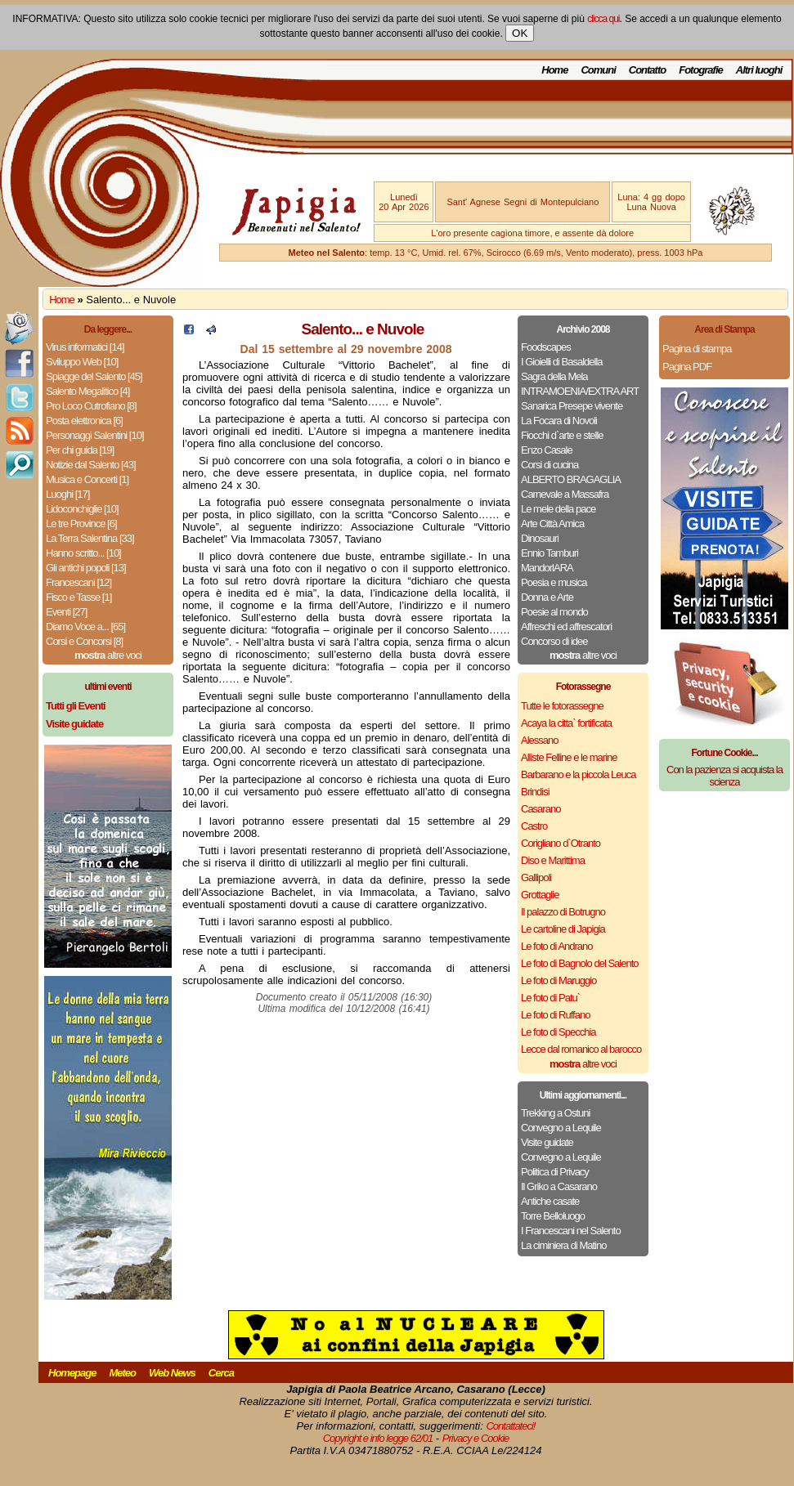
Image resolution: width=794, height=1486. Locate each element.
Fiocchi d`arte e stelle (562, 435)
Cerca (221, 1373)
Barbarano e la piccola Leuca (578, 774)
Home (554, 70)
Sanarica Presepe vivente (571, 406)
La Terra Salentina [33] (90, 538)
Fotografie (701, 70)
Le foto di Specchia (558, 1032)
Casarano (540, 809)
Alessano (539, 740)
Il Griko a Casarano (559, 1186)
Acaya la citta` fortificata (566, 723)
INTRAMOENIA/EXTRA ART (580, 391)
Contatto (647, 70)
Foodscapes (546, 347)
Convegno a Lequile (561, 1127)
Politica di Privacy (555, 1172)
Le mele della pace (558, 509)
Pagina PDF (686, 366)
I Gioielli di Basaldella (562, 362)
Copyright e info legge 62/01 (378, 1438)
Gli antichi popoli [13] (86, 568)
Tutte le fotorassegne (562, 706)
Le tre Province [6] (81, 523)
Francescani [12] (78, 582)
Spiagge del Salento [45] (94, 376)
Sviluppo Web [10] (82, 362)
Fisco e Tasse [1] (78, 597)
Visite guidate (547, 1142)
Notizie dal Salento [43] (91, 465)
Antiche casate (550, 1201)
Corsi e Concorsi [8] (84, 641)
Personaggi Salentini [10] (95, 435)
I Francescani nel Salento (571, 1230)
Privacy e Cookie (475, 1438)
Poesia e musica (553, 582)
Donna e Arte (547, 597)
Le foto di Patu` (550, 997)
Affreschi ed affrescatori (566, 626)
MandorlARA (547, 568)
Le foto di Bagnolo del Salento (579, 963)
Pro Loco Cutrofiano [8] (91, 406)
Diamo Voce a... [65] (85, 626)
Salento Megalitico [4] (87, 391)
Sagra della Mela (554, 376)
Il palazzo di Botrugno (563, 912)
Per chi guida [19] (80, 450)
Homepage (72, 1373)
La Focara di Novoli (559, 420)
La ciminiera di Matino (563, 1245)
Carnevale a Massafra (564, 494)
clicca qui (603, 19)
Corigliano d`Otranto (560, 843)
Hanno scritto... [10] (83, 553)
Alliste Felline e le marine (569, 757)
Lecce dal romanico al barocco (581, 1049)
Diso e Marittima (553, 860)
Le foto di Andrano (557, 946)
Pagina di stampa (696, 348)
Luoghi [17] (67, 494)
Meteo (122, 1373)
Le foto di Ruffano (555, 1015)
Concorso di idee (554, 641)
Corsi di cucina (549, 465)
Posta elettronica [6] (84, 420)
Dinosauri (539, 538)
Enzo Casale (546, 450)
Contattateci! (510, 1426)
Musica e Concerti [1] (87, 479)
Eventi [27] (66, 612)
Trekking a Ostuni (555, 1113)
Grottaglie (539, 894)
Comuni (598, 70)
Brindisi (535, 792)
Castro (534, 826)
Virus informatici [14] (85, 347)
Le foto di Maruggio (558, 980)
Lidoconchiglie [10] (82, 509)
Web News (172, 1373)
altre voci (107, 655)
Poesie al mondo (554, 612)
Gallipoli (536, 877)
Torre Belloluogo (553, 1216)
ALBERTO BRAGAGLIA (571, 479)
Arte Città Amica (552, 523)
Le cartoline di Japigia (563, 929)
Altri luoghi (759, 70)
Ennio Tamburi (549, 553)
